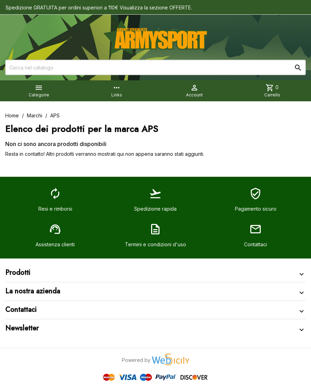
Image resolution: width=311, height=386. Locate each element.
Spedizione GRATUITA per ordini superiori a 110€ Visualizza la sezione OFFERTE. (99, 7)
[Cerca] (155, 67)
